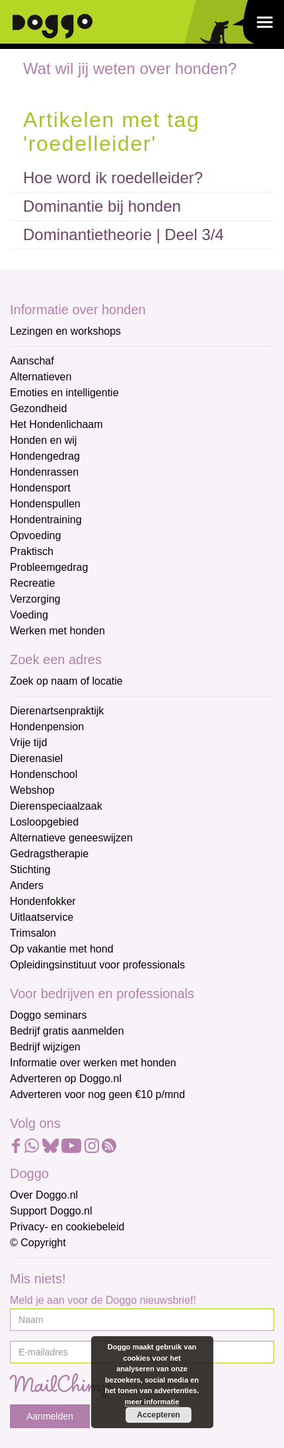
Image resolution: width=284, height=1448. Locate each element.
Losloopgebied (44, 822)
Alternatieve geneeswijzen (71, 837)
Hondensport (40, 487)
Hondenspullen (45, 503)
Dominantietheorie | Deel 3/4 (123, 234)
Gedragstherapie (49, 853)
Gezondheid (38, 408)
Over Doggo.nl (44, 1195)
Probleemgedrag (49, 567)
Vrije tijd (28, 742)
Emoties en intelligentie (64, 392)
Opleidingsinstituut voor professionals (97, 964)
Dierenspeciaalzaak (56, 806)
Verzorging (35, 599)
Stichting (30, 869)
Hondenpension (47, 726)
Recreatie (32, 583)
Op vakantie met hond (62, 949)
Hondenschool (43, 774)
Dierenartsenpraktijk (57, 710)
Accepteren (158, 1415)
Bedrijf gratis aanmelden (67, 1031)
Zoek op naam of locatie (66, 681)
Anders (27, 885)
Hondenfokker (43, 901)
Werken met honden (57, 630)
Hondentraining (46, 519)
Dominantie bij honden (102, 206)
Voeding (29, 614)
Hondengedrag (45, 456)
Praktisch (31, 551)
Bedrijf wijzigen (45, 1046)
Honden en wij (43, 440)
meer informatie (152, 1402)
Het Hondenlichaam (56, 424)
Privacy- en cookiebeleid (67, 1226)
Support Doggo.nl (51, 1210)
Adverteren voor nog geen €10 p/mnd (97, 1094)
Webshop (32, 790)
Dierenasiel (36, 758)
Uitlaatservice (41, 917)
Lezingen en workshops (65, 331)
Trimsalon (33, 933)
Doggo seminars (48, 1015)
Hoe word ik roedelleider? (113, 178)
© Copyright (38, 1242)
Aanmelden (49, 1416)
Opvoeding (35, 535)
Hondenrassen (44, 472)
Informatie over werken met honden (93, 1062)
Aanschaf (32, 360)
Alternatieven (40, 376)
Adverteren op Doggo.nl (66, 1078)
